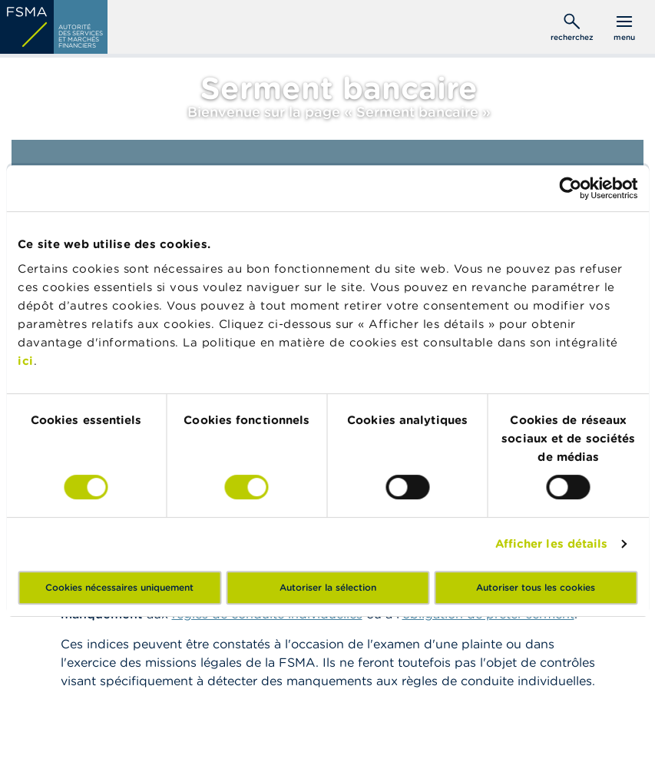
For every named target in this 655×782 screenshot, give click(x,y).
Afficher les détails (551, 543)
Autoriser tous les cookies (535, 587)
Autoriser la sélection (328, 587)
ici (26, 360)
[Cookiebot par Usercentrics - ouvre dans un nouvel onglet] (570, 188)
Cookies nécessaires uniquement (119, 587)
